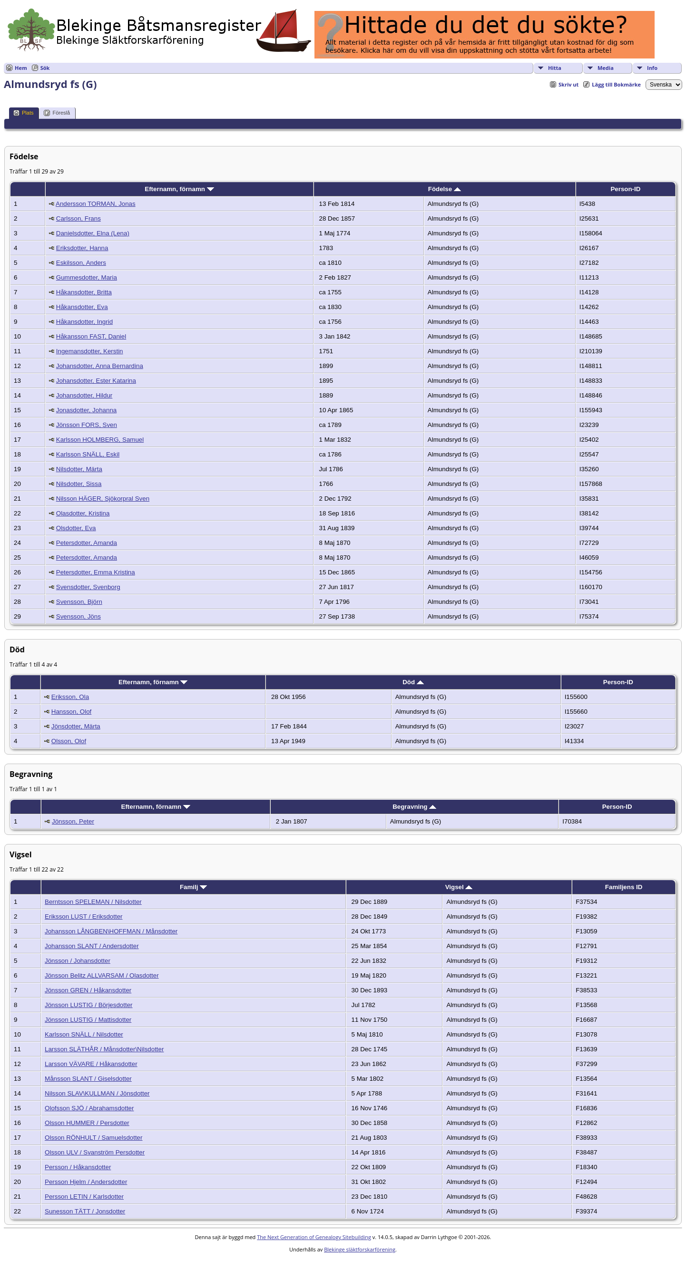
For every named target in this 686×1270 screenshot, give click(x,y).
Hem (21, 67)
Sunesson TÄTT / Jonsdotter (85, 1211)
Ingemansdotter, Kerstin (89, 351)
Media (606, 67)
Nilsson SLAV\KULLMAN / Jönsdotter (97, 1093)
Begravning (414, 806)
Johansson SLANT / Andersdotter (92, 946)
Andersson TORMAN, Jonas (96, 203)
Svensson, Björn (79, 601)
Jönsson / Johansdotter (77, 960)
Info (652, 67)
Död (413, 682)
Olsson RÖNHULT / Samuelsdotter (93, 1137)
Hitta (554, 67)
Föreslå (57, 112)
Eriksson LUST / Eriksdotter (83, 916)
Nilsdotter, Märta (79, 469)
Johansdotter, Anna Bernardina (99, 365)
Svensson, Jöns (78, 616)
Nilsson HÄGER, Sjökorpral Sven (102, 498)
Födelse (444, 189)
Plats (23, 112)
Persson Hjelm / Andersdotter (86, 1181)
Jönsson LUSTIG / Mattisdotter (88, 1019)
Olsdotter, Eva (76, 528)
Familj (193, 887)
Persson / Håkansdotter (78, 1167)
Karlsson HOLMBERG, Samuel (100, 439)
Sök (45, 67)
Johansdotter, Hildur (84, 395)
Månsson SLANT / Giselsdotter (88, 1078)
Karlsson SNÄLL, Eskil (87, 454)
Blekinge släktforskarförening (359, 1249)
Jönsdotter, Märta (75, 726)
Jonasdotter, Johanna (86, 410)
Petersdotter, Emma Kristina (95, 572)
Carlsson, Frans (78, 218)
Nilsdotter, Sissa (79, 483)
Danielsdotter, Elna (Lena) (92, 233)
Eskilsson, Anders (81, 262)
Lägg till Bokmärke (616, 84)
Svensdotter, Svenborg (88, 587)
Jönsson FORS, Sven (86, 424)
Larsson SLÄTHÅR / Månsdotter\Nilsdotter (104, 1049)
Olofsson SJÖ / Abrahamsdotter (89, 1108)
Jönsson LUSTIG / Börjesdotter (88, 1004)
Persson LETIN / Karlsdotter (84, 1196)
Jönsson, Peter (73, 821)
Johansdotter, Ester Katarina (96, 380)
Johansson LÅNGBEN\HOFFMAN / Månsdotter (111, 931)
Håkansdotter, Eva (82, 306)
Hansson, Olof (71, 711)
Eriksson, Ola (70, 696)
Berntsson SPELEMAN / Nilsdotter (93, 901)
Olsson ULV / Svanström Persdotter (95, 1152)
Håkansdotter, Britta (84, 292)
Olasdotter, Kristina (83, 513)
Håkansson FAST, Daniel (91, 336)
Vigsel (459, 887)
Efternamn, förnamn (179, 189)
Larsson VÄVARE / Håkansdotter (91, 1063)
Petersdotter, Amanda (86, 542)
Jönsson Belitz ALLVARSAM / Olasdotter (102, 975)
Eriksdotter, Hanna (82, 248)
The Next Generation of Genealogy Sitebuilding (314, 1237)
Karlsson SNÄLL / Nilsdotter (84, 1034)
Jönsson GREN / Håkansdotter (88, 990)
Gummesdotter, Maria (86, 277)
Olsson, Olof (68, 741)
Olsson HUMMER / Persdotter (87, 1122)
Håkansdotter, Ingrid (84, 321)
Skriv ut (568, 84)
